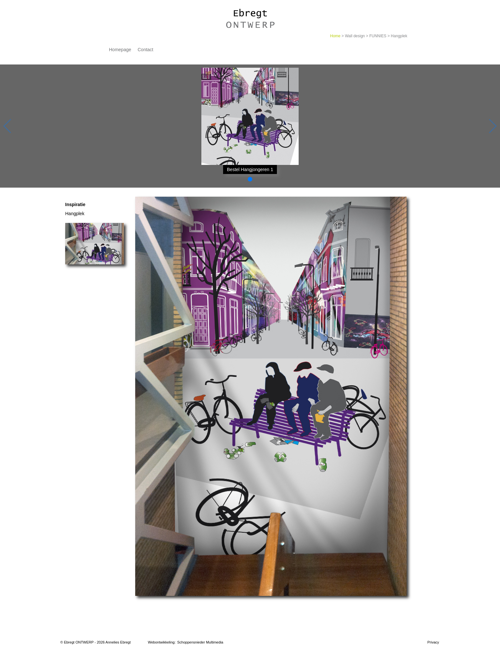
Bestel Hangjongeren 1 (250, 169)
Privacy (433, 642)
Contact (145, 49)
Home (335, 36)
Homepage (120, 49)
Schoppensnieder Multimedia (200, 642)
